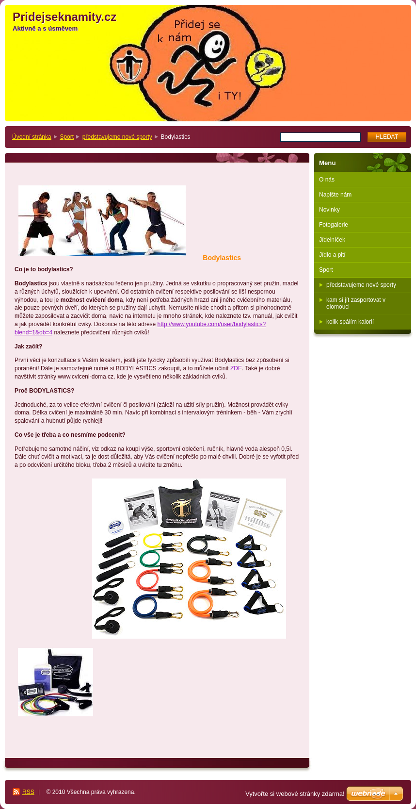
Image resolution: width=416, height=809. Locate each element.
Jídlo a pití (332, 254)
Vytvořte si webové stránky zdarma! (295, 793)
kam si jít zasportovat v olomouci (355, 303)
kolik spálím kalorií (350, 321)
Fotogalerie (333, 224)
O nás (327, 179)
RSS (28, 792)
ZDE (236, 368)
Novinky (329, 209)
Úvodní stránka (31, 136)
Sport (67, 136)
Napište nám (335, 194)
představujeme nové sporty (117, 136)
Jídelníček (332, 239)
